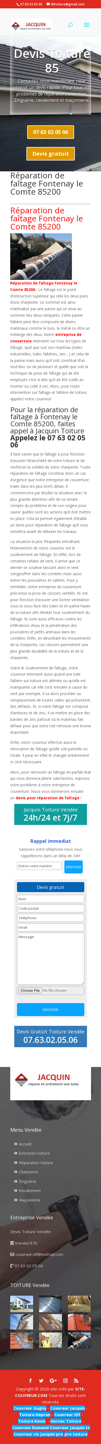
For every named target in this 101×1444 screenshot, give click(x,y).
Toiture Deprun (34, 1414)
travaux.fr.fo (26, 1243)
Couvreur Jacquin (67, 1408)
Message (50, 959)
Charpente (28, 1171)
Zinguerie (27, 1181)
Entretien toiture (34, 1153)
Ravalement (30, 1190)
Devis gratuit (50, 153)
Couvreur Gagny (29, 1408)
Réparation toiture (36, 1162)
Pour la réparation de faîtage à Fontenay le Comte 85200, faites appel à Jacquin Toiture (47, 427)
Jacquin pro (51, 1434)
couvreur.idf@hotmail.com (39, 1254)
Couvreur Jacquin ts (69, 1427)
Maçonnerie (29, 1200)
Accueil (25, 1144)
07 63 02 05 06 (50, 132)
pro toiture (76, 1434)
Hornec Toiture (65, 1421)
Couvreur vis (26, 1434)
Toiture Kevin (32, 1421)
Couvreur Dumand (30, 1427)
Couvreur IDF (67, 1414)
